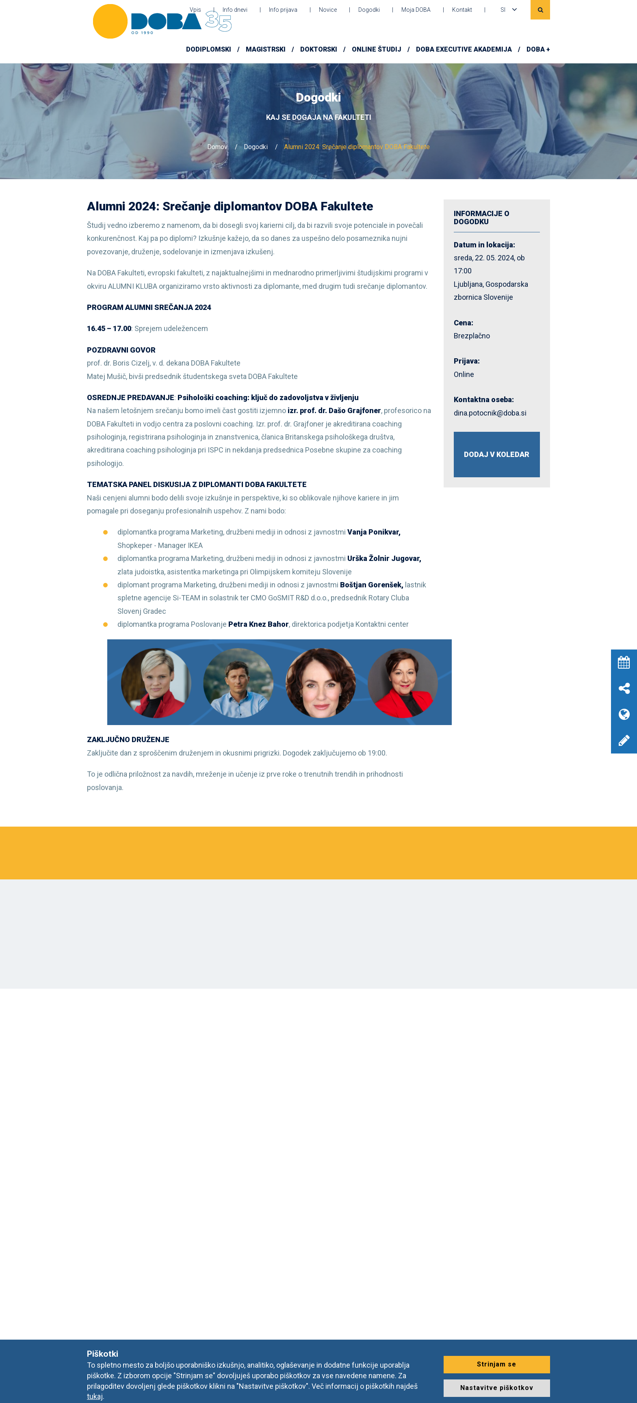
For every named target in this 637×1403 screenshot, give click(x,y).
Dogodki (369, 9)
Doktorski (318, 49)
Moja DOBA (416, 9)
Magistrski (266, 49)
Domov (217, 147)
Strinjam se (496, 1364)
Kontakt (462, 9)
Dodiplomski (208, 49)
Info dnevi (235, 9)
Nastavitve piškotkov (496, 1388)
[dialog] (622, 1387)
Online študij (376, 49)
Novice (328, 9)
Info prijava (283, 9)
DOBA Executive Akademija (464, 49)
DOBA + (538, 49)
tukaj (95, 1396)
